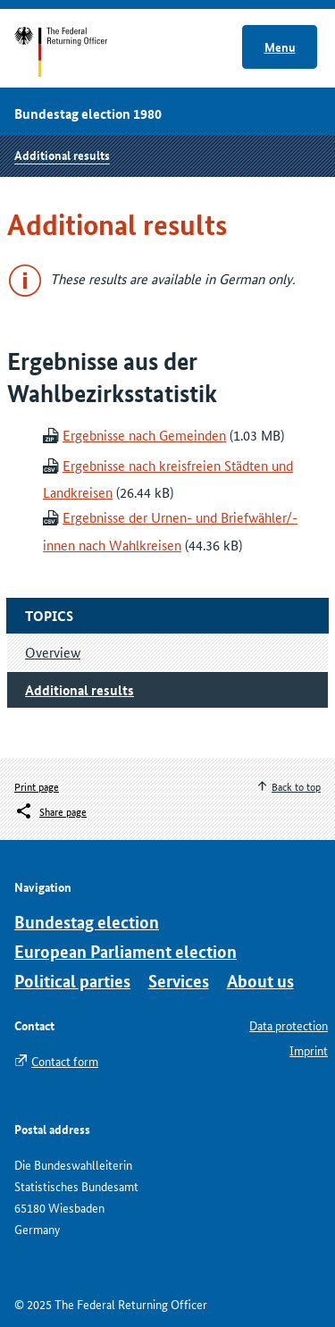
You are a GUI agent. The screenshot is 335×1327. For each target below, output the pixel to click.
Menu (280, 46)
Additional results (62, 155)
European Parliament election (125, 951)
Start (78, 52)
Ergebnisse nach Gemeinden (144, 434)
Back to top (296, 785)
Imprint (308, 1050)
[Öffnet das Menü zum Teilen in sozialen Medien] (50, 811)
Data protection (288, 1025)
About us (260, 981)
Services (178, 981)
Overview (52, 652)
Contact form (64, 1061)
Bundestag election (86, 922)
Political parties (72, 981)
